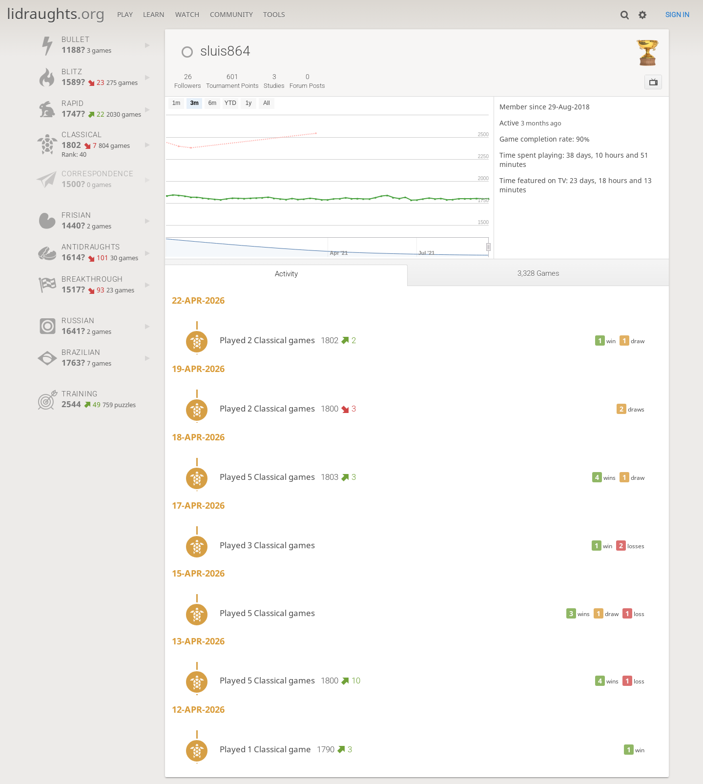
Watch (187, 14)
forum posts (307, 81)
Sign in (677, 15)
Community (231, 14)
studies (274, 81)
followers (187, 81)
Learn (154, 14)
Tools (274, 14)
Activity (286, 273)
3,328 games (538, 273)
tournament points (232, 81)
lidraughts (55, 13)
